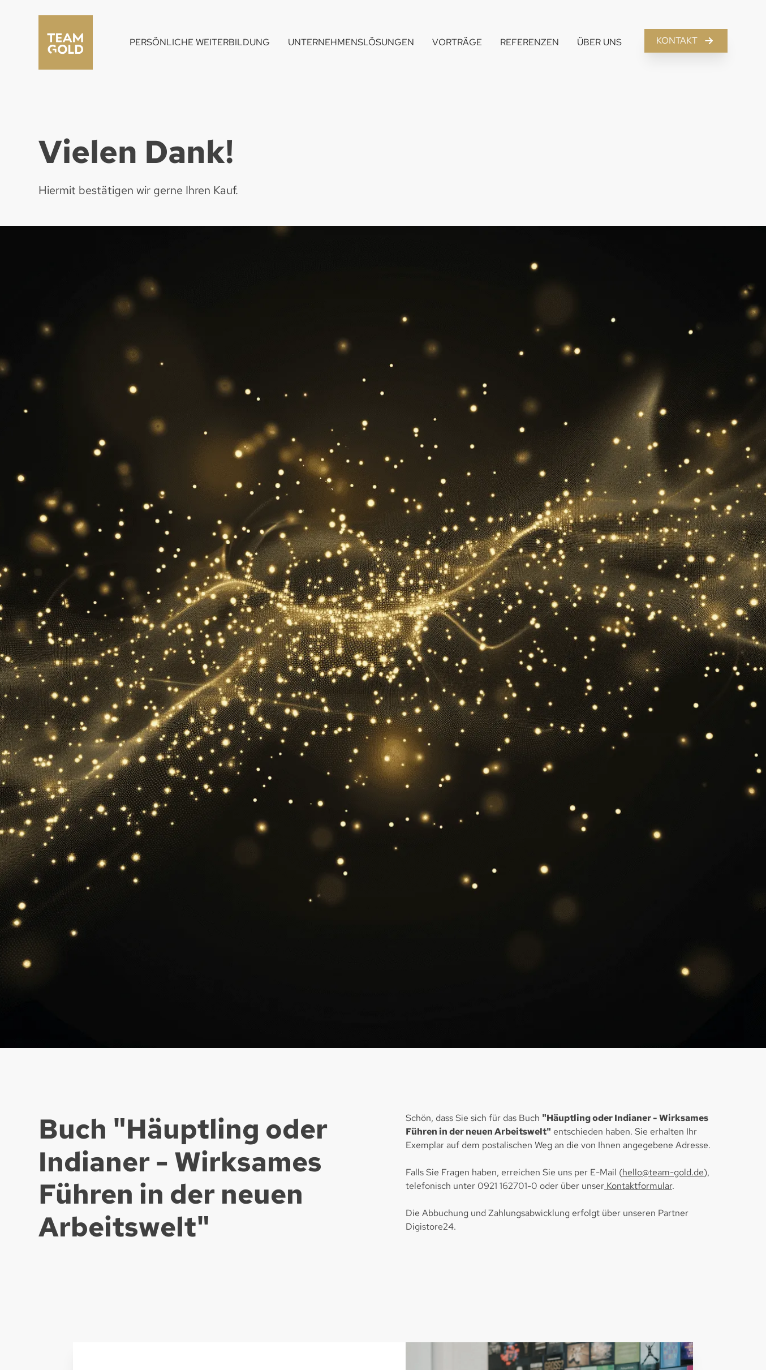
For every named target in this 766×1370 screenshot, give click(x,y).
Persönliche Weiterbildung (200, 42)
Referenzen (529, 42)
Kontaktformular (638, 1186)
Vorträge (457, 42)
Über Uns (599, 42)
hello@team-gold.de (663, 1172)
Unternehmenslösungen (351, 42)
